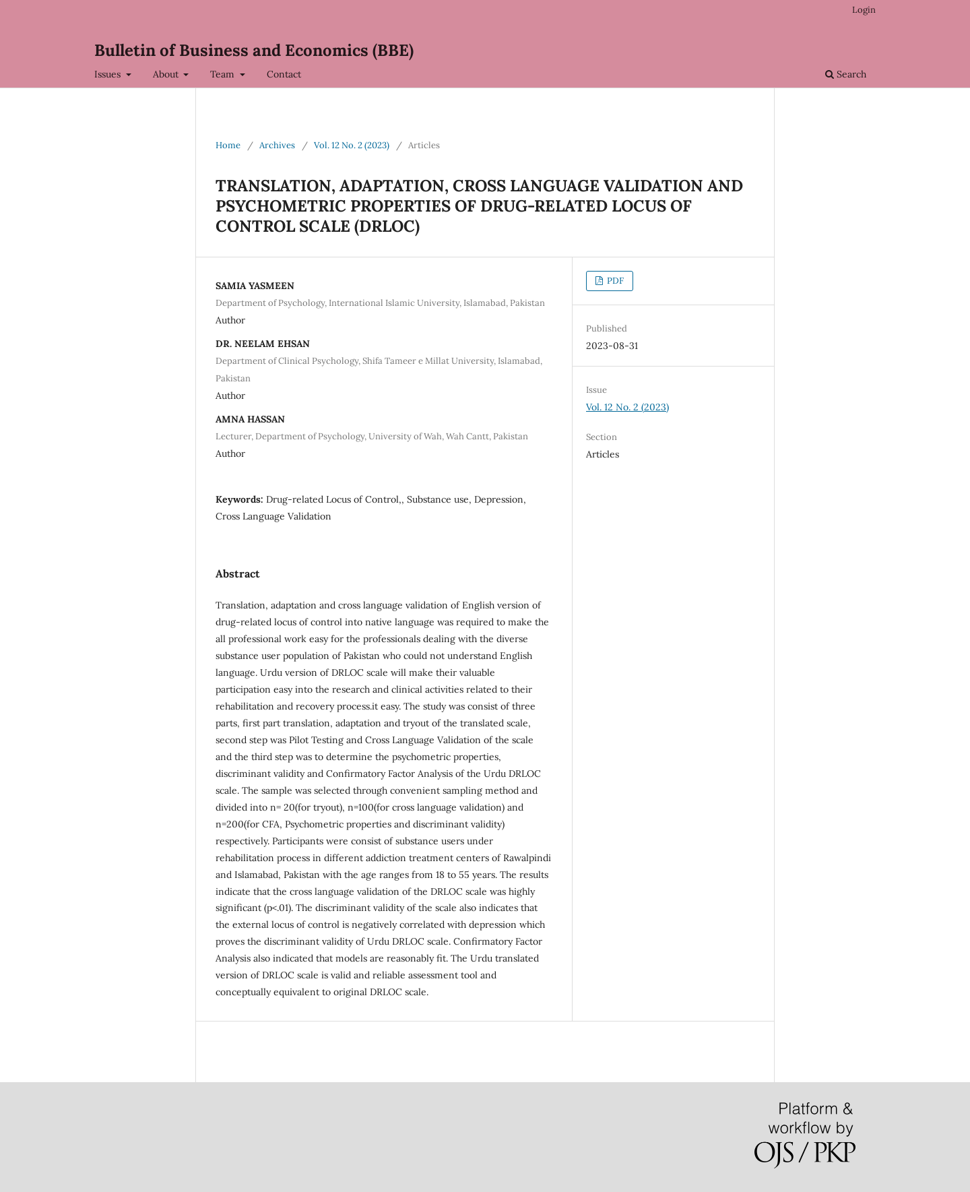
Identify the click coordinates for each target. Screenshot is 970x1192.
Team (223, 74)
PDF (614, 280)
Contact (284, 74)
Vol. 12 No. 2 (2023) (351, 145)
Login (864, 9)
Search (845, 74)
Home (228, 145)
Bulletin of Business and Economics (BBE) (254, 50)
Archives (277, 145)
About (167, 74)
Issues (108, 74)
